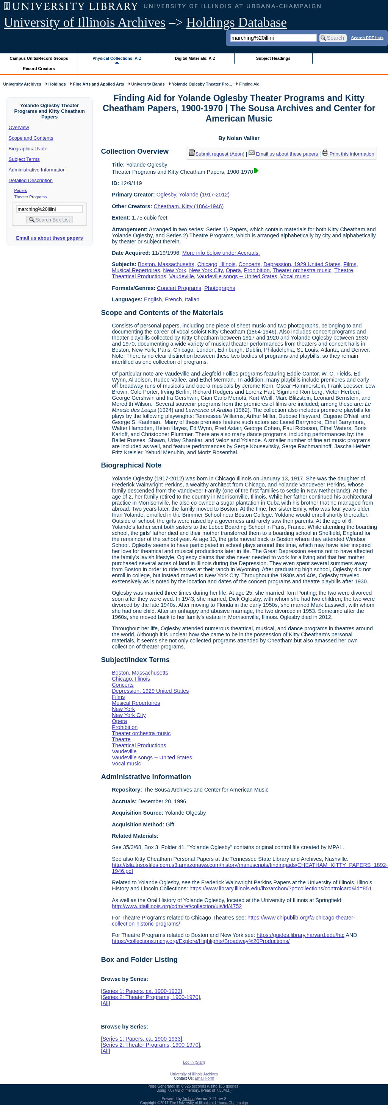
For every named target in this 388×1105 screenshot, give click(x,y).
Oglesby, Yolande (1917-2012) (193, 195)
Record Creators (39, 68)
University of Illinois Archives (85, 22)
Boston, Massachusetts (166, 264)
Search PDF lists (367, 37)
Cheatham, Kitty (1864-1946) (189, 206)
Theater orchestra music (301, 270)
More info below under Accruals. (221, 253)
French (173, 299)
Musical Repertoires (136, 270)
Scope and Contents (31, 138)
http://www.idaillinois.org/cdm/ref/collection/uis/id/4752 (177, 906)
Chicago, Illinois (216, 264)
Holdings (57, 84)
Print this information (348, 154)
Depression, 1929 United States (301, 264)
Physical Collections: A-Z (116, 58)
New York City (206, 270)
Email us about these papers (49, 238)
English (153, 299)
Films (349, 264)
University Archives (22, 84)
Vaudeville (181, 276)
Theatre (343, 270)
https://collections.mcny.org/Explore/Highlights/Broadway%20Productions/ (200, 941)
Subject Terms (24, 159)
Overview (19, 127)
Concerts (250, 264)
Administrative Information (37, 170)
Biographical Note (28, 148)
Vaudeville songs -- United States (237, 276)
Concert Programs (179, 288)
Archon (189, 1099)
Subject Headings (273, 58)
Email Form (204, 1078)
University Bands (148, 84)
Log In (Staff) (194, 1062)
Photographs (219, 288)
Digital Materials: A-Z (195, 58)
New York (174, 270)
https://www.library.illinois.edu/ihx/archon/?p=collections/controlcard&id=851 (280, 888)
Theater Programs (30, 197)
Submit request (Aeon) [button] (217, 154)
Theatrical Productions (139, 276)
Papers (20, 190)
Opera (233, 270)
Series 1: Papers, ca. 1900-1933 (141, 991)
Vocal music (294, 276)
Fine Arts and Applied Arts (98, 84)
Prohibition (257, 270)
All (105, 1003)
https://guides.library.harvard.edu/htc (300, 935)
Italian (192, 299)
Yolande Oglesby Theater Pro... (202, 84)
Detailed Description (31, 180)
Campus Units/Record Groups (39, 58)
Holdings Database (236, 22)
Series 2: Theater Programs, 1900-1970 (150, 997)
